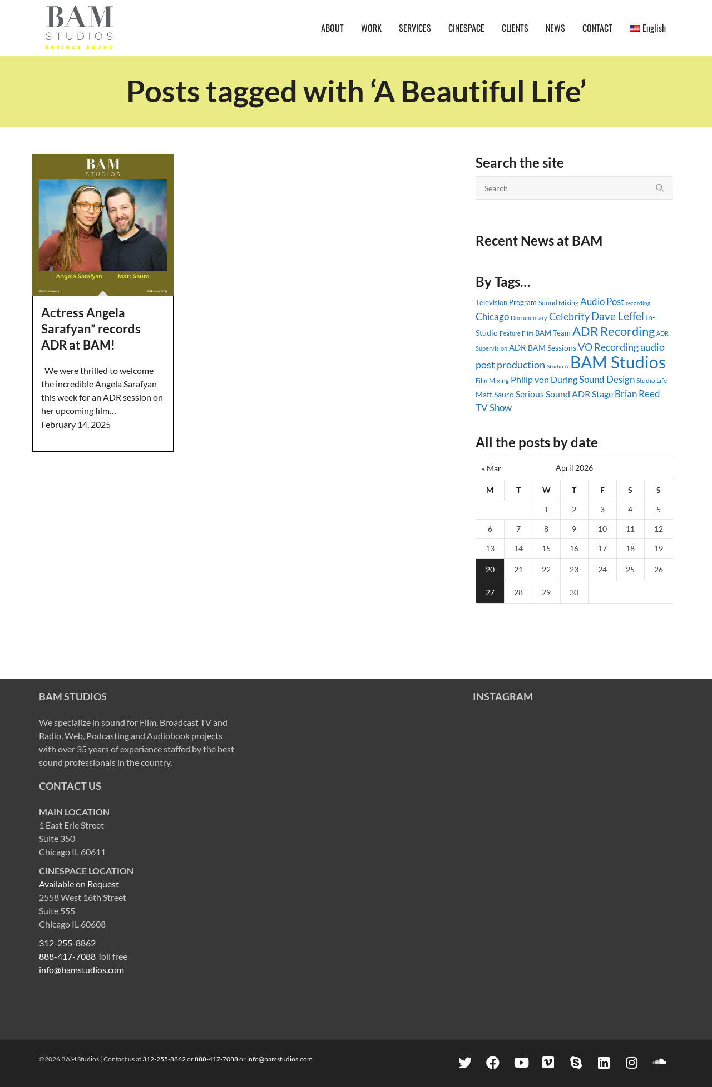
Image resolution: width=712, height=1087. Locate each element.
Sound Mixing (558, 302)
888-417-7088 (67, 956)
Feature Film (516, 333)
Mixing (499, 380)
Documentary (529, 317)
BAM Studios (618, 362)
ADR (517, 347)
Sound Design (607, 379)
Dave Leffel (617, 316)
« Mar (491, 468)
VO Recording (608, 347)
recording (638, 303)
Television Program (506, 302)
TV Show (494, 407)
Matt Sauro (495, 394)
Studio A (557, 366)
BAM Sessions (552, 347)
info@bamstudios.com (81, 969)
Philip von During (544, 379)
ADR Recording (613, 330)
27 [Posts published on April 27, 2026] (490, 592)
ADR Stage (592, 393)
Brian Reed (637, 394)
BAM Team (553, 332)
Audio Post (602, 301)
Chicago (492, 316)
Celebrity (569, 316)
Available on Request (79, 884)
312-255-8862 (67, 943)
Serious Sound (543, 393)
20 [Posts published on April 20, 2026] (490, 569)
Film (481, 380)
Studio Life (651, 380)
